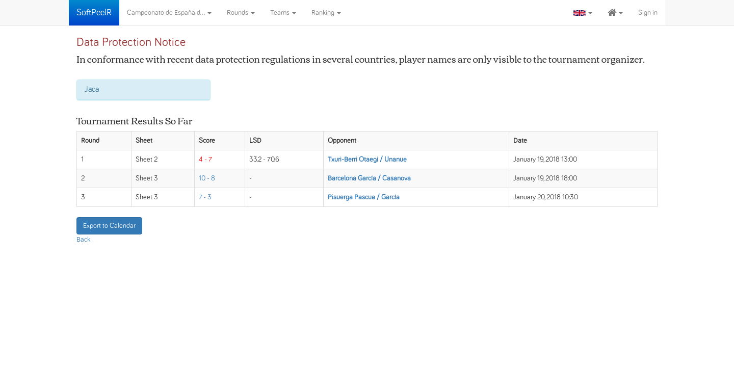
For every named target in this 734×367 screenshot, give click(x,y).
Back (83, 239)
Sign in (648, 12)
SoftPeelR (94, 12)
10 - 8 (207, 178)
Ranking (326, 12)
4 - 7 (205, 159)
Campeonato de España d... (169, 12)
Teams (283, 12)
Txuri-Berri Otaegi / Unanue (367, 159)
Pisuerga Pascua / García (364, 197)
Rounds (241, 12)
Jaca (92, 89)
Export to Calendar (109, 225)
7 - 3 (205, 197)
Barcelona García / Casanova (369, 178)
